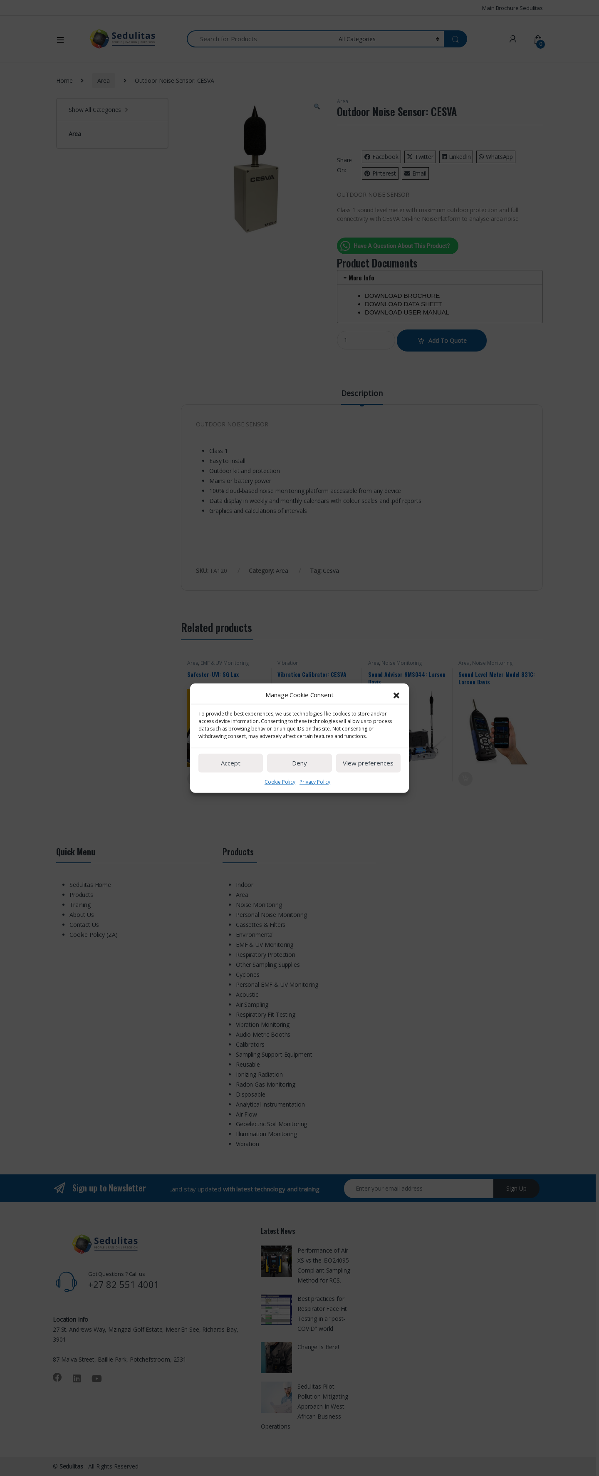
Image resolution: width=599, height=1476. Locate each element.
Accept (230, 790)
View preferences (368, 790)
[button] (396, 722)
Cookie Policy (280, 808)
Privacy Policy (315, 808)
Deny (299, 790)
